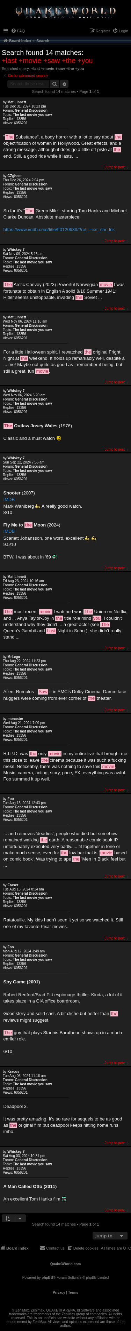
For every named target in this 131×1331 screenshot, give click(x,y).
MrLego (13, 657)
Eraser (12, 885)
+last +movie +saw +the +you (47, 60)
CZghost (14, 176)
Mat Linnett (16, 102)
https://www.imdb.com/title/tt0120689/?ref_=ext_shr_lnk (59, 229)
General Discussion (31, 110)
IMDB (9, 499)
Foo (10, 799)
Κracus (13, 1071)
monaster (15, 719)
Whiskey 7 (15, 250)
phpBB (47, 1277)
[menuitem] (18, 31)
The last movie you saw (32, 115)
